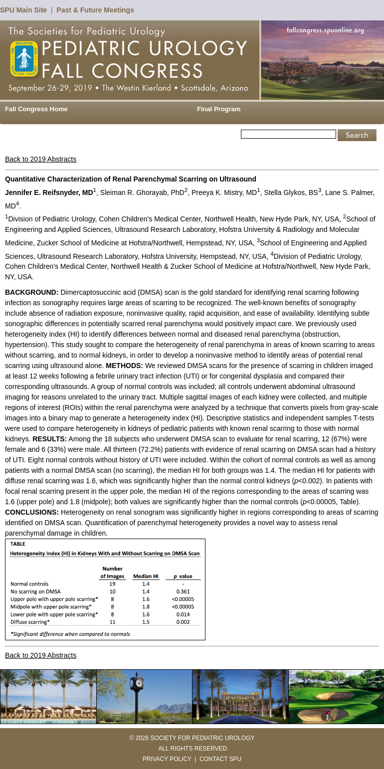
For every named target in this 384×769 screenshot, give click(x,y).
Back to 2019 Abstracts (40, 159)
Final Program (218, 109)
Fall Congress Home (36, 109)
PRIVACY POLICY (167, 759)
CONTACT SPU (220, 759)
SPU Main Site (23, 10)
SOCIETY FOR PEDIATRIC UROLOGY (202, 738)
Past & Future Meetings (95, 10)
